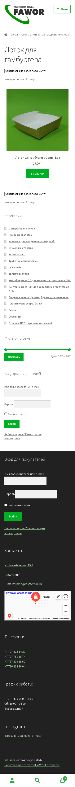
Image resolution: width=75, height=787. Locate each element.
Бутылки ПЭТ (17, 254)
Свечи (12, 310)
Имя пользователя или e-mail (21, 387)
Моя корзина (12, 438)
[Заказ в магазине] (25, 71)
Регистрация (33, 434)
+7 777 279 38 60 (14, 661)
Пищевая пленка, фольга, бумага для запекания (38, 297)
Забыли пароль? (14, 434)
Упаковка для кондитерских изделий (32, 241)
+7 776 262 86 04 (14, 666)
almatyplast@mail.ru (28, 584)
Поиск (37, 780)
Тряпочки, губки (19, 274)
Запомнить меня (15, 414)
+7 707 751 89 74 (14, 656)
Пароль (8, 404)
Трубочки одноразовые (23, 261)
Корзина (58, 777)
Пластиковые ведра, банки (25, 303)
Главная (13, 34)
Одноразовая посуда (22, 228)
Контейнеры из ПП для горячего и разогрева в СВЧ (40, 280)
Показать (14, 357)
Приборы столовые (21, 235)
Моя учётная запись (12, 780)
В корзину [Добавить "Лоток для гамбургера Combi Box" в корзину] (38, 173)
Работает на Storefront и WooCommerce (32, 765)
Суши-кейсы (16, 267)
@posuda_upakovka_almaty (22, 736)
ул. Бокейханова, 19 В (18, 565)
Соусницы (15, 316)
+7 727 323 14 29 (14, 651)
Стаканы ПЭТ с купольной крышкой (30, 323)
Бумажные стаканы (21, 248)
